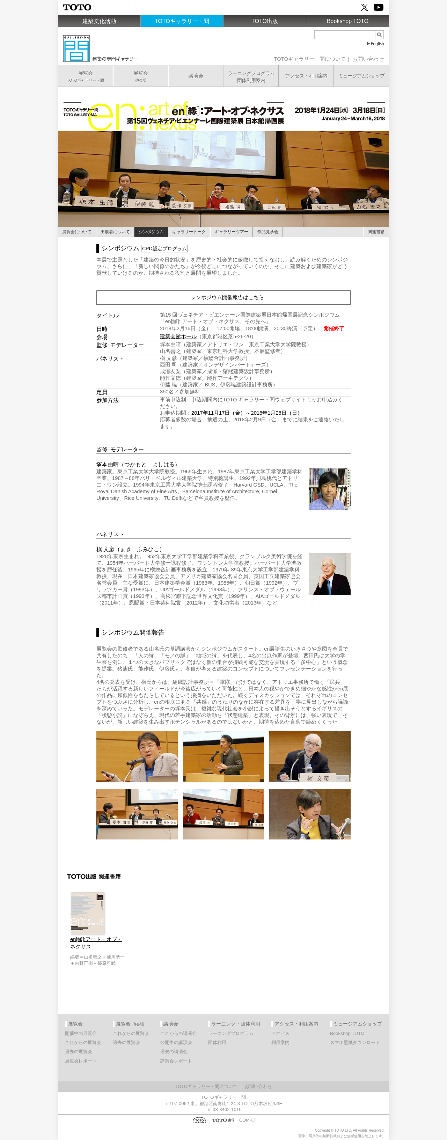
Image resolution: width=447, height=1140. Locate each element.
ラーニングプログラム (231, 1033)
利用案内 (280, 1042)
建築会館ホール (178, 336)
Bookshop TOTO (347, 21)
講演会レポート (176, 1061)
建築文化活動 (99, 21)
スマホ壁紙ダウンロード (355, 1042)
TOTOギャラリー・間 (182, 21)
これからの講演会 (178, 1033)
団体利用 (217, 1042)
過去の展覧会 (78, 1051)
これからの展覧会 (83, 1042)
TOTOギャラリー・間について (310, 59)
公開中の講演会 (176, 1042)
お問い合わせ (368, 59)
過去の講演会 (174, 1051)
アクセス (280, 1033)
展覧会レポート (81, 1061)
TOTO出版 (264, 21)
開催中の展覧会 (81, 1033)
